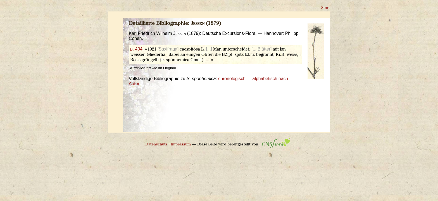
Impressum (181, 144)
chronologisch (232, 78)
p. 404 (136, 49)
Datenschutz (156, 144)
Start (325, 8)
